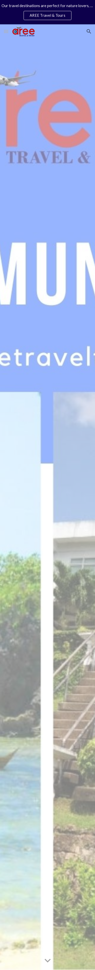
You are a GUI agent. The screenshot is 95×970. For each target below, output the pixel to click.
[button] (6, 31)
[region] (47, 12)
